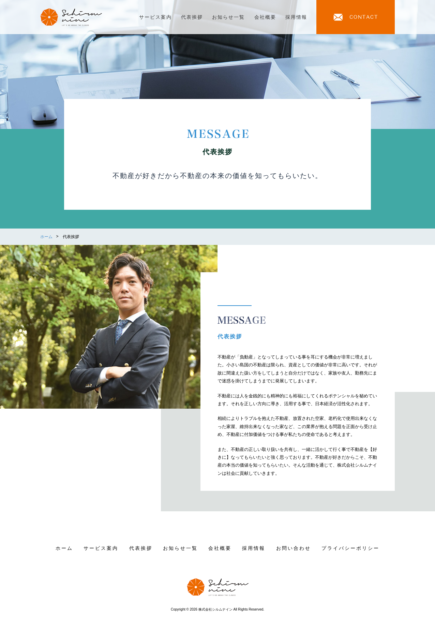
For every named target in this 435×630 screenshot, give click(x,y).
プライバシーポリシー (350, 548)
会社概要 (265, 17)
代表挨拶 (192, 17)
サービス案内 (155, 17)
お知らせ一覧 (228, 17)
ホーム (64, 548)
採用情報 (296, 17)
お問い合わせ (293, 548)
